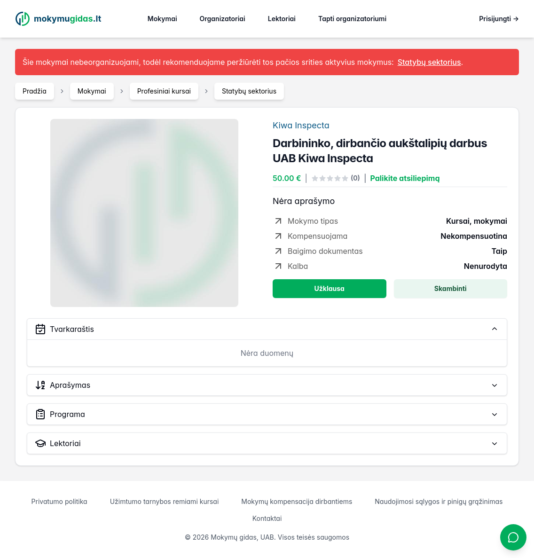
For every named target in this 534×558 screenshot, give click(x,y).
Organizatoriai (222, 19)
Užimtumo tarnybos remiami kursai (164, 501)
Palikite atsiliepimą (405, 178)
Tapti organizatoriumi (352, 19)
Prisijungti (499, 19)
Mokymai (162, 19)
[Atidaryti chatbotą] (513, 537)
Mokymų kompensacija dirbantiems (296, 501)
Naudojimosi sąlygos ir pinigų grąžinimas (439, 501)
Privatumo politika (59, 501)
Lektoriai (282, 19)
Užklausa (329, 288)
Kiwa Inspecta (301, 125)
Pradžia (35, 91)
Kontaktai (267, 518)
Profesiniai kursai (164, 91)
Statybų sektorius (249, 91)
